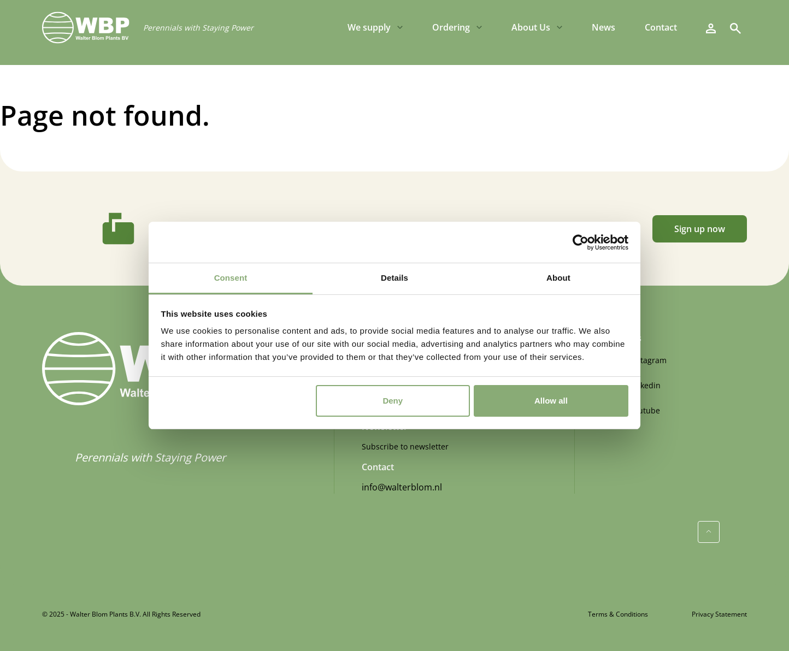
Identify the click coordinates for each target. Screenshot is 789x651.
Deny (392, 400)
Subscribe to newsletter (405, 446)
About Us (530, 27)
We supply (369, 27)
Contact (661, 27)
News (603, 27)
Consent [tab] (231, 277)
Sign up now (699, 229)
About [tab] (558, 277)
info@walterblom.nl (402, 487)
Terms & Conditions (618, 614)
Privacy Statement (719, 614)
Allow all (551, 400)
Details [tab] (394, 277)
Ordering (451, 27)
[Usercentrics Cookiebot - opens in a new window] (580, 242)
